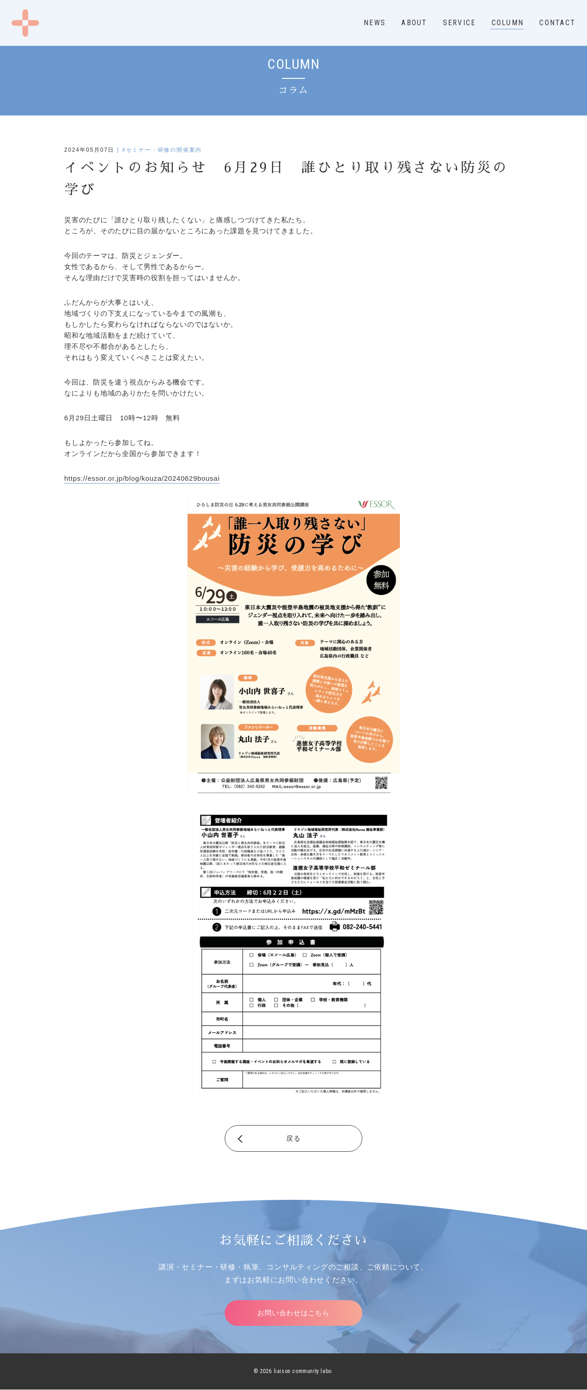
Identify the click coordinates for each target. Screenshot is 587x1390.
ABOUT (414, 22)
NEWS (375, 22)
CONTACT (557, 22)
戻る (293, 1138)
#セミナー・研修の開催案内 (162, 150)
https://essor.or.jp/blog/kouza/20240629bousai (142, 478)
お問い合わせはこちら (293, 1313)
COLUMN (508, 22)
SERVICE (459, 22)
